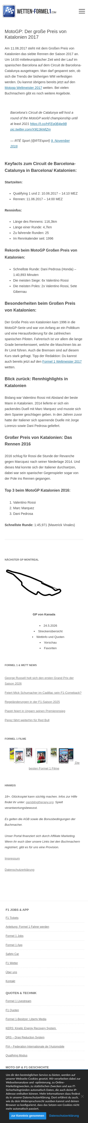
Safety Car (12, 954)
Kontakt (10, 981)
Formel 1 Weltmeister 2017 (62, 361)
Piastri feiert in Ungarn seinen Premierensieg (35, 711)
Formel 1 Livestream (18, 1001)
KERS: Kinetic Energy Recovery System (31, 1028)
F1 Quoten (12, 1010)
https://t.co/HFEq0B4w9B (48, 124)
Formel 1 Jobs (14, 936)
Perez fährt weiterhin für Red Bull (27, 720)
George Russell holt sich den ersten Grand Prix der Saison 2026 (39, 680)
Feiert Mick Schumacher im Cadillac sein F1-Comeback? (43, 692)
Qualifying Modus (16, 1055)
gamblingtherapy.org (40, 802)
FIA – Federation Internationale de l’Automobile (35, 1046)
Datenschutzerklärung (19, 869)
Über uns (11, 972)
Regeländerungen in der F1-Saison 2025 (32, 702)
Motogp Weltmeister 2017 (23, 88)
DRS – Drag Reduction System (25, 1037)
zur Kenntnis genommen (27, 1115)
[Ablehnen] (82, 1096)
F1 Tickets (12, 918)
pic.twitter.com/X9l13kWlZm (30, 129)
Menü (82, 11)
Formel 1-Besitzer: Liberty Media (26, 1019)
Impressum (12, 858)
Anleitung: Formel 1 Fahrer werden (27, 926)
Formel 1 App (14, 945)
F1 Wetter (12, 963)
